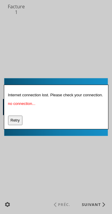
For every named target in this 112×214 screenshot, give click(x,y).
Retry (15, 120)
